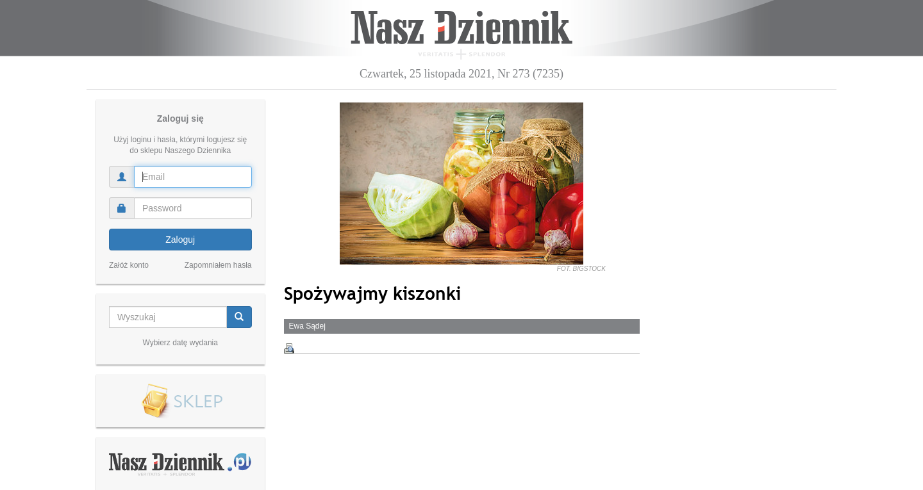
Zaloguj (180, 239)
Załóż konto (129, 265)
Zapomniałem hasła (218, 265)
